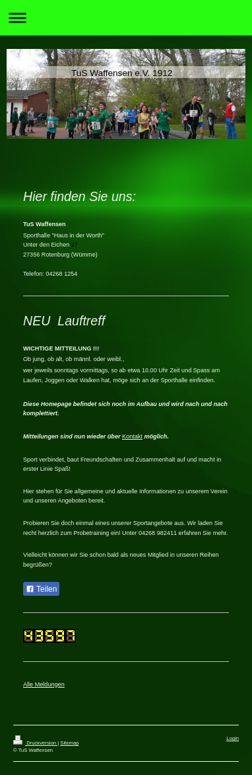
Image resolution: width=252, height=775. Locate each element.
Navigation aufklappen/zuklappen (126, 17)
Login (232, 738)
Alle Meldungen (44, 684)
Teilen (41, 589)
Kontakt (132, 436)
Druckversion (35, 743)
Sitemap (69, 743)
